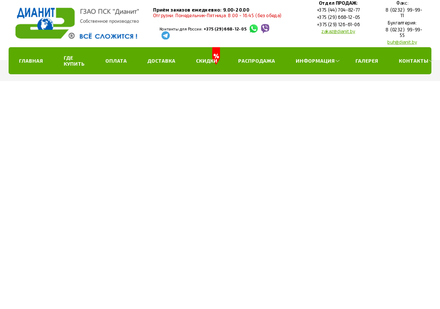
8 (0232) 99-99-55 (402, 32)
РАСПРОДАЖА (256, 61)
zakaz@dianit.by (338, 31)
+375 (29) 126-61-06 (338, 24)
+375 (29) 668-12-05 (224, 29)
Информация (315, 61)
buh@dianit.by (402, 42)
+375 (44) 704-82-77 (338, 10)
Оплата (116, 61)
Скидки (206, 61)
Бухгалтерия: (402, 22)
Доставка (161, 61)
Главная (31, 61)
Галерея (366, 61)
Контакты (413, 61)
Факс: (402, 3)
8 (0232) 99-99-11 (402, 13)
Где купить (74, 61)
